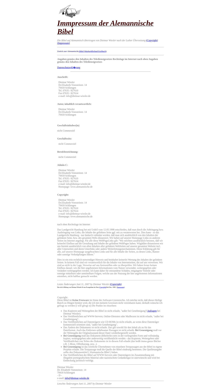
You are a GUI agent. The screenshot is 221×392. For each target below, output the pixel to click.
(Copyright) (152, 40)
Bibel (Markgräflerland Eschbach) (93, 51)
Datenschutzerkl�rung (68, 67)
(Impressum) (63, 43)
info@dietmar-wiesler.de (77, 378)
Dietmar (61, 367)
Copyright (62, 297)
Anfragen (152, 311)
